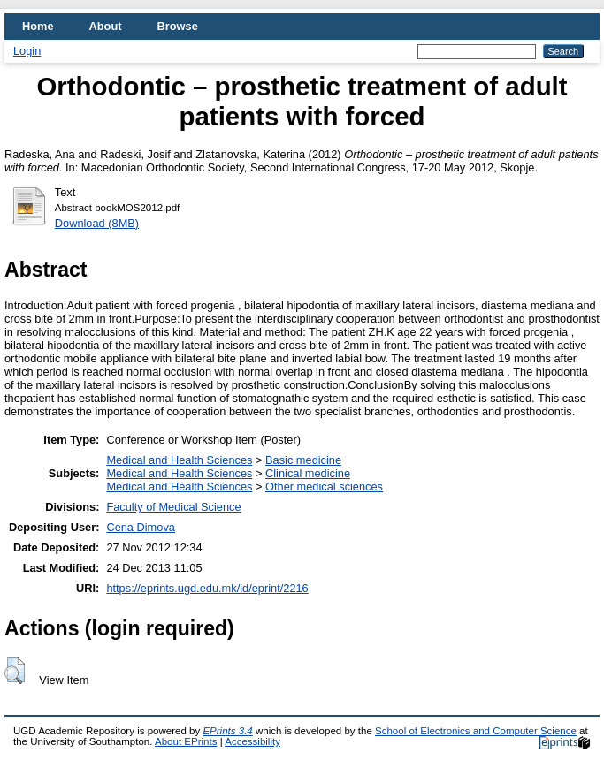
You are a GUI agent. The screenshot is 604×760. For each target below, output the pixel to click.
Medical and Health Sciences (179, 460)
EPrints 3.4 (227, 731)
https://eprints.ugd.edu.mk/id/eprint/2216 (207, 588)
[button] (14, 670)
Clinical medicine (307, 473)
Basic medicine (303, 460)
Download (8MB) (97, 223)
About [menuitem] (105, 26)
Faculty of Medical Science (173, 506)
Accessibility (252, 741)
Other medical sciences (324, 486)
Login (27, 50)
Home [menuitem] (38, 26)
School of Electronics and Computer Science (476, 731)
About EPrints (186, 741)
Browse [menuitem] (177, 26)
